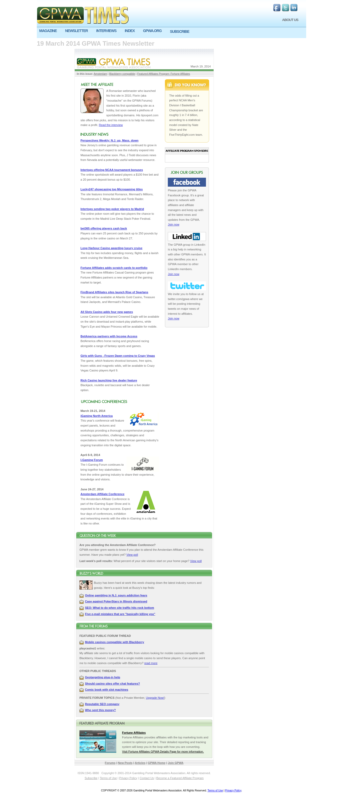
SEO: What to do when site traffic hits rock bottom (119, 607)
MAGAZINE (48, 31)
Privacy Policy (128, 778)
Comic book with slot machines (106, 689)
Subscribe (91, 778)
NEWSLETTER (76, 31)
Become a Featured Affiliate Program (180, 778)
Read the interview (111, 125)
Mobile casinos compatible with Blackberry (114, 642)
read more (150, 663)
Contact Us (147, 778)
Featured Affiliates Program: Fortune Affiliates (163, 73)
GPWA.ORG (152, 31)
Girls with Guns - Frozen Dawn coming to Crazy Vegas (117, 355)
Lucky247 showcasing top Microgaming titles (111, 189)
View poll (132, 554)
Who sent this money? (100, 710)
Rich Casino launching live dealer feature (108, 380)
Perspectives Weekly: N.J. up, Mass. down (109, 140)
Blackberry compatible (122, 73)
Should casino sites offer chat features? (112, 683)
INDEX (130, 31)
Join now (173, 224)
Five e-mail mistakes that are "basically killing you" (120, 614)
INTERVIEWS (106, 31)
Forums (110, 762)
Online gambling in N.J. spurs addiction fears (116, 595)
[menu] (171, 33)
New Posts (125, 762)
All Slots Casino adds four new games (106, 311)
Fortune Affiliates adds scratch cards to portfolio (113, 267)
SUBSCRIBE (179, 31)
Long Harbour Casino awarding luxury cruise (111, 248)
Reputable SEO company (102, 704)
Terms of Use (108, 778)
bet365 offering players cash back (103, 228)
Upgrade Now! (155, 697)
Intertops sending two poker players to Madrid (112, 209)
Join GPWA (175, 762)
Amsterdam (100, 73)
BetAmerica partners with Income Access (108, 336)
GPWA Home (156, 762)
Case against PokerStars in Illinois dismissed (116, 601)
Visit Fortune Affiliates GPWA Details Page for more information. (163, 751)
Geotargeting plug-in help (102, 677)
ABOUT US (290, 20)
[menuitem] (50, 31)
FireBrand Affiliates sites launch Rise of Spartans (114, 292)
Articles (140, 762)
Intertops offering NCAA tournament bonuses (111, 169)
